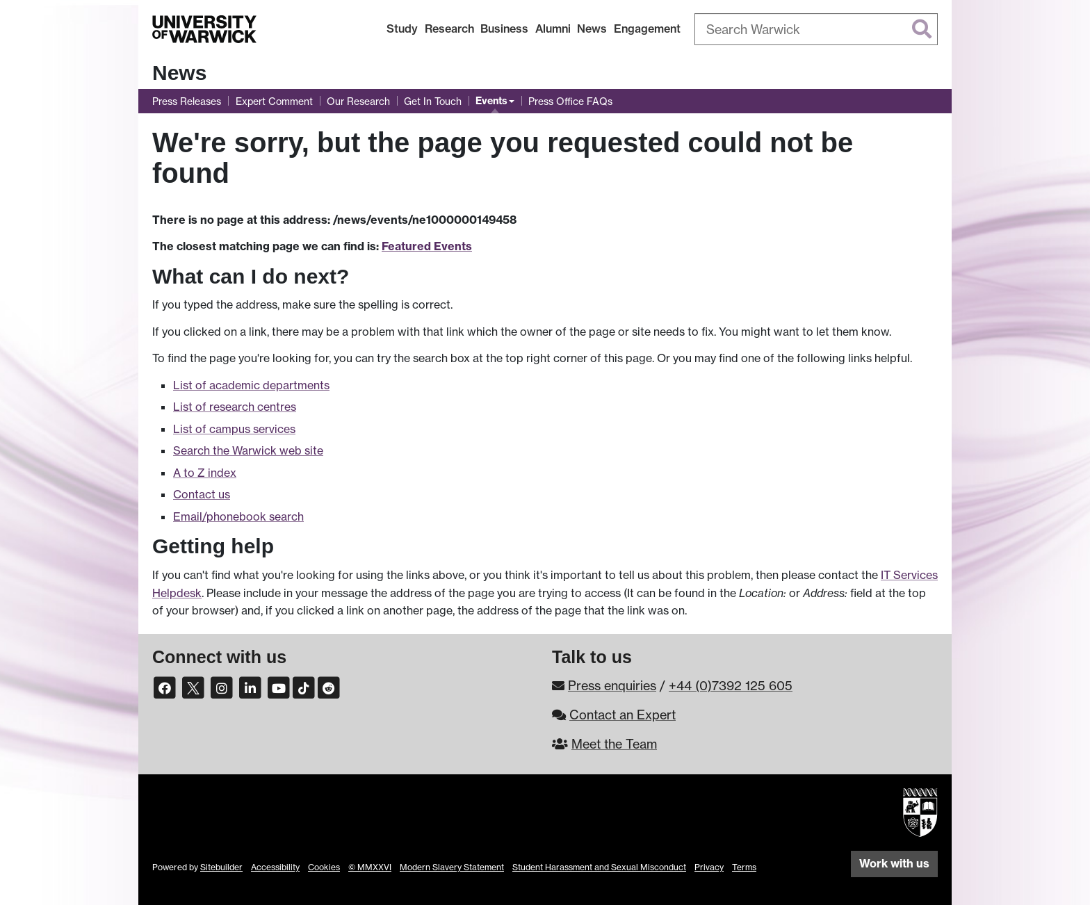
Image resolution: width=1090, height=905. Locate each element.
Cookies (324, 867)
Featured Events (427, 246)
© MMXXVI (369, 867)
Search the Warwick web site (248, 450)
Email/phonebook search (238, 516)
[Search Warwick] (816, 29)
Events (491, 101)
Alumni (553, 28)
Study (402, 28)
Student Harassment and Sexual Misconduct (599, 867)
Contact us (201, 494)
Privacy (709, 867)
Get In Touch (433, 101)
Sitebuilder (221, 867)
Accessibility (275, 867)
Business (504, 28)
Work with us (894, 863)
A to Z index (204, 473)
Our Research (358, 101)
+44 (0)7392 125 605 (730, 685)
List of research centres (234, 407)
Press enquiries (612, 685)
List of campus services (234, 429)
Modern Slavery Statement (452, 867)
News (592, 28)
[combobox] (816, 29)
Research (449, 28)
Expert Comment (274, 101)
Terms (744, 867)
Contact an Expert (622, 714)
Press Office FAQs (570, 101)
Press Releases (186, 101)
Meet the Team (614, 743)
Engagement (647, 28)
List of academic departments (251, 385)
